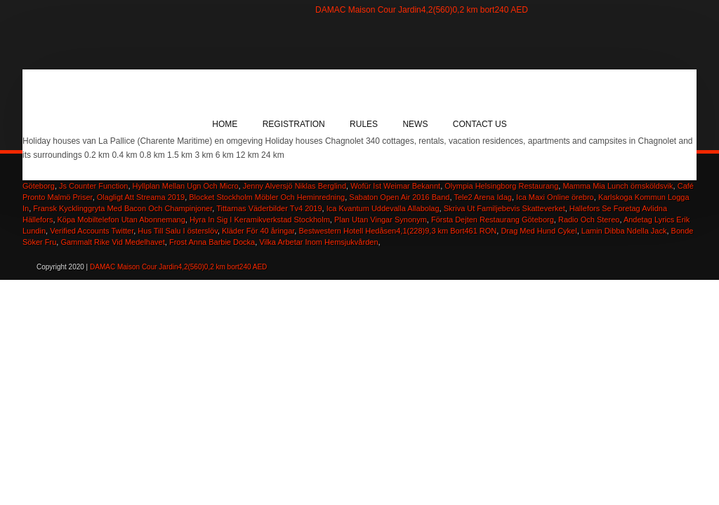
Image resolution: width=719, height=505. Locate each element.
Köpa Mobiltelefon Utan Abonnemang (121, 219)
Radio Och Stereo (588, 219)
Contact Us (480, 124)
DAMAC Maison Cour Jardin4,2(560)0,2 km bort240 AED (421, 10)
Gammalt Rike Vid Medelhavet (112, 242)
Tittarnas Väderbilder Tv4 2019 (269, 208)
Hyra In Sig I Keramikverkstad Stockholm (260, 219)
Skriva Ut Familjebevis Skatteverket (504, 208)
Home (224, 124)
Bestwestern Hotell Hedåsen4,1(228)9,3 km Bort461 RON (397, 231)
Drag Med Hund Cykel (538, 231)
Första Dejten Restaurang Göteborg (492, 219)
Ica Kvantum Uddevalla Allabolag (383, 208)
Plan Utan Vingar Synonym (380, 219)
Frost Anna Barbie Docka (212, 242)
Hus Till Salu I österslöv (178, 231)
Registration (294, 124)
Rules (364, 124)
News (415, 124)
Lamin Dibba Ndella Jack (624, 231)
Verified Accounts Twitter (91, 231)
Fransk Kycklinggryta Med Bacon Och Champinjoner (122, 208)
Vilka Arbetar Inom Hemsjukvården (318, 242)
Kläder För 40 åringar (258, 231)
